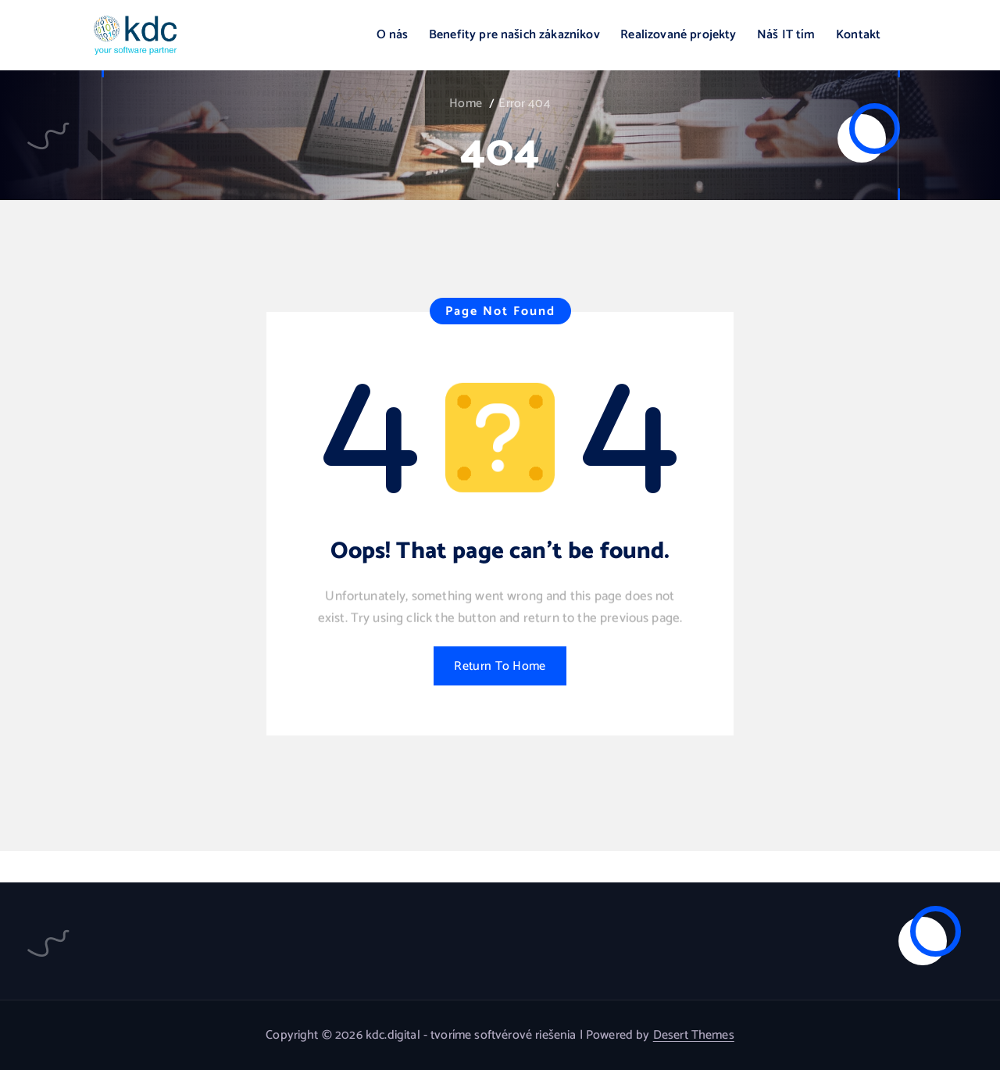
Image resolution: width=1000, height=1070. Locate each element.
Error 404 (524, 103)
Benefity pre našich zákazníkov (514, 34)
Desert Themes (693, 1035)
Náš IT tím (786, 34)
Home (465, 103)
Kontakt (858, 34)
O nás (393, 34)
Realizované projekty (678, 34)
